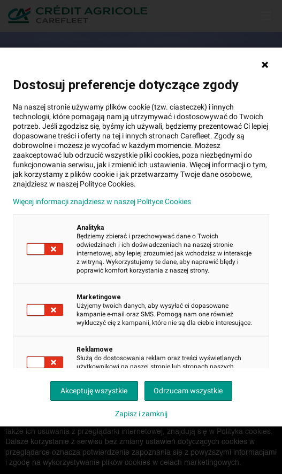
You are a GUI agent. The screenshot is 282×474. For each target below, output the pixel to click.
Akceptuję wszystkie (93, 390)
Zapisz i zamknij (141, 413)
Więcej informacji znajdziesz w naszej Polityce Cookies (102, 201)
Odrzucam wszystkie (188, 390)
